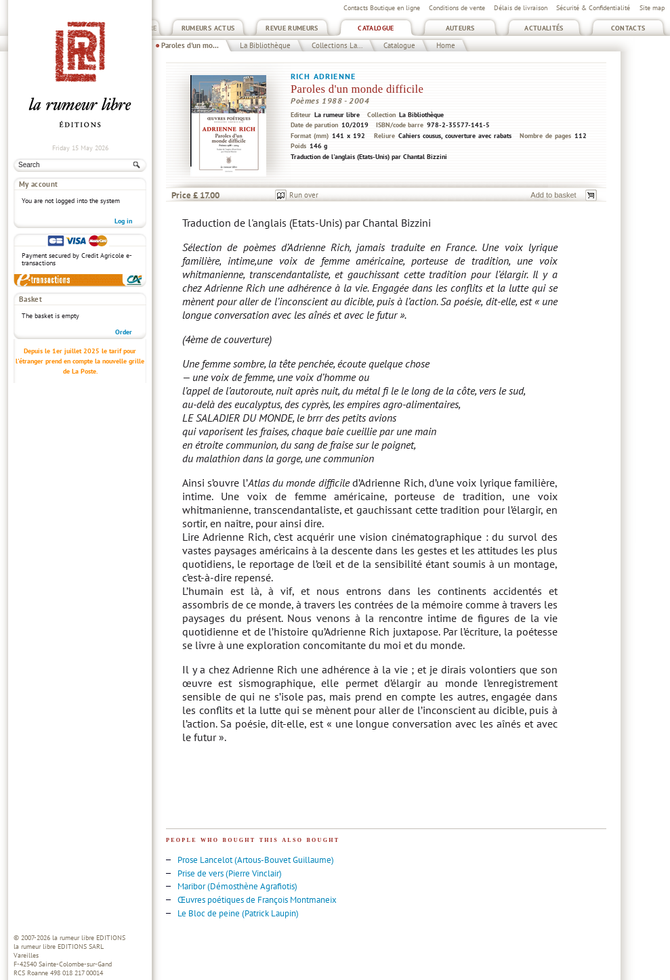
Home (445, 45)
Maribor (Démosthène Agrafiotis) (237, 886)
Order (123, 332)
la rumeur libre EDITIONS (88, 937)
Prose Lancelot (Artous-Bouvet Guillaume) (255, 860)
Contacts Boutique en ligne (381, 7)
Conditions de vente (457, 7)
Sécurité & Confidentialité (593, 7)
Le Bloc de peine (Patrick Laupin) (238, 913)
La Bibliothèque (265, 45)
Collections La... (337, 45)
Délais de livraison (520, 7)
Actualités (544, 28)
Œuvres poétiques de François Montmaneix (257, 900)
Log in (123, 221)
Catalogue (376, 28)
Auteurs (460, 28)
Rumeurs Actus (208, 28)
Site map (652, 7)
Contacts (628, 28)
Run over (303, 195)
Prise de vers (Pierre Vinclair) (229, 873)
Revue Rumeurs (292, 28)
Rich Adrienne (323, 76)
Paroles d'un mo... (190, 45)
